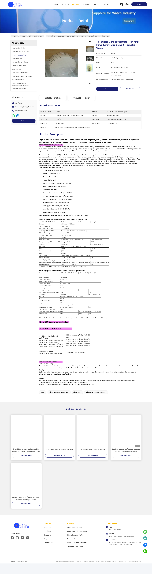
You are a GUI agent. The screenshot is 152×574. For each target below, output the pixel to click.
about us (65, 4)
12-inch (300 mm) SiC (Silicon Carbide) (59, 460)
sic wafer (77, 403)
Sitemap (24, 572)
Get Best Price (107, 89)
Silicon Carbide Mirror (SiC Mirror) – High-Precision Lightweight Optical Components (26, 509)
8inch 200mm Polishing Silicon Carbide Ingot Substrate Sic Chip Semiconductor (26, 461)
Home (56, 4)
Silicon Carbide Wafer (36, 36)
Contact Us (48, 553)
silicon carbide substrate (58, 403)
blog (94, 4)
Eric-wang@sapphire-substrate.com (29, 107)
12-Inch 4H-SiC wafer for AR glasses (93, 460)
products (75, 4)
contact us (104, 4)
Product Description (81, 98)
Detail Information (52, 98)
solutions (86, 4)
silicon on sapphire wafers (96, 403)
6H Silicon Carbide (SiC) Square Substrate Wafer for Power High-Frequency (126, 461)
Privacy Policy (15, 572)
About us (47, 538)
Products (23, 36)
